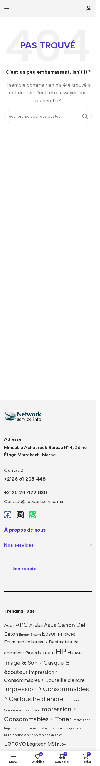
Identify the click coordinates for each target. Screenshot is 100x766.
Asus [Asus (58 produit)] (50, 625)
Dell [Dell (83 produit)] (81, 624)
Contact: (13, 470)
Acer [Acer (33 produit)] (9, 625)
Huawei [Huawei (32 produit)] (75, 653)
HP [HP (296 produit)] (61, 651)
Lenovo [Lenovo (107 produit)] (15, 743)
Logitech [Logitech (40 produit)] (36, 744)
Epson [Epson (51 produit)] (49, 634)
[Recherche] (48, 116)
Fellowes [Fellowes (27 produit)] (66, 634)
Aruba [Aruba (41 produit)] (36, 625)
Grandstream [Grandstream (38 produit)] (40, 653)
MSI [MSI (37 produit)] (52, 744)
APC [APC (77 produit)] (22, 624)
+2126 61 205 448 (25, 479)
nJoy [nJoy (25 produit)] (61, 744)
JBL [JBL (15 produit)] (66, 735)
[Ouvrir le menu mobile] (6, 8)
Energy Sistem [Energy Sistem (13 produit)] (30, 634)
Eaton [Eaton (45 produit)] (11, 634)
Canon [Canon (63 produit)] (66, 625)
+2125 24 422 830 (25, 492)
